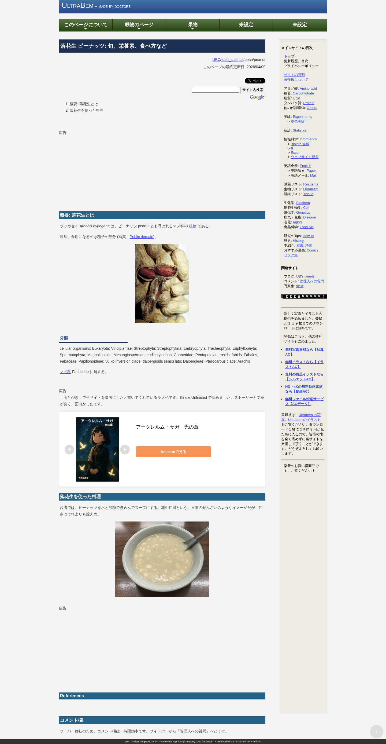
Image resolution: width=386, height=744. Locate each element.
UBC (216, 59)
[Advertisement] (99, 169)
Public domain (141, 237)
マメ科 (65, 372)
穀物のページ (139, 26)
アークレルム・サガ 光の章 (167, 427)
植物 (192, 226)
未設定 (246, 24)
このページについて (85, 26)
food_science (232, 59)
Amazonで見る (173, 452)
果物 (192, 26)
